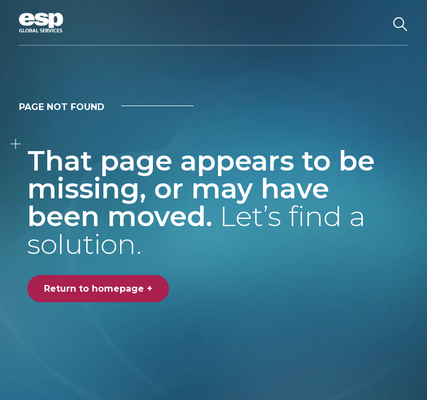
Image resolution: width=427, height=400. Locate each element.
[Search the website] (400, 23)
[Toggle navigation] (372, 22)
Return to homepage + (98, 288)
